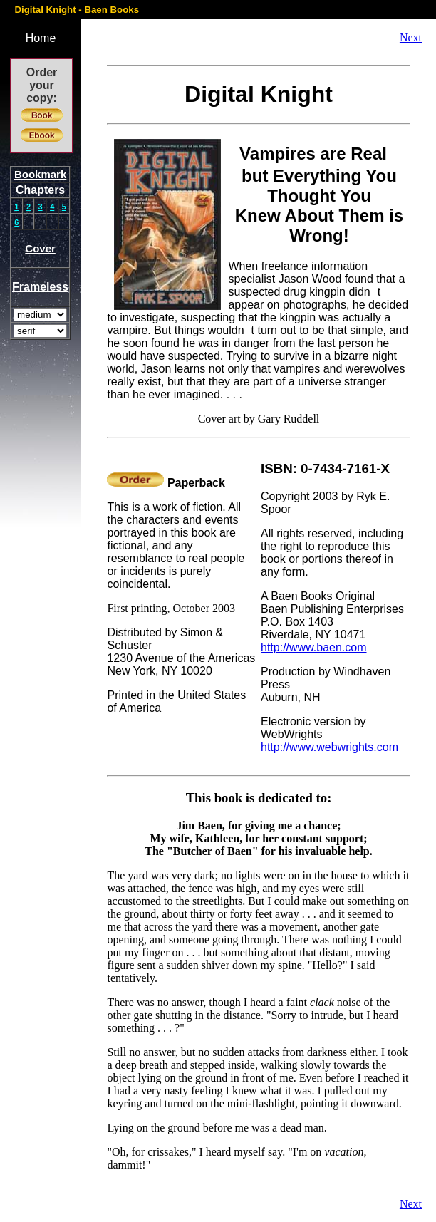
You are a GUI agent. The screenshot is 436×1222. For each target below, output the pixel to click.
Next (411, 37)
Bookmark (40, 174)
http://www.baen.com (314, 647)
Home (41, 38)
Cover (40, 248)
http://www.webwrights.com (329, 747)
